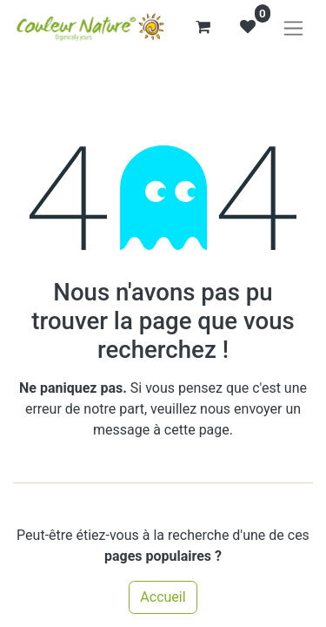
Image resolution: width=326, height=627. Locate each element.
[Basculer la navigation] (293, 27)
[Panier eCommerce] (202, 27)
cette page (197, 429)
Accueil (162, 597)
